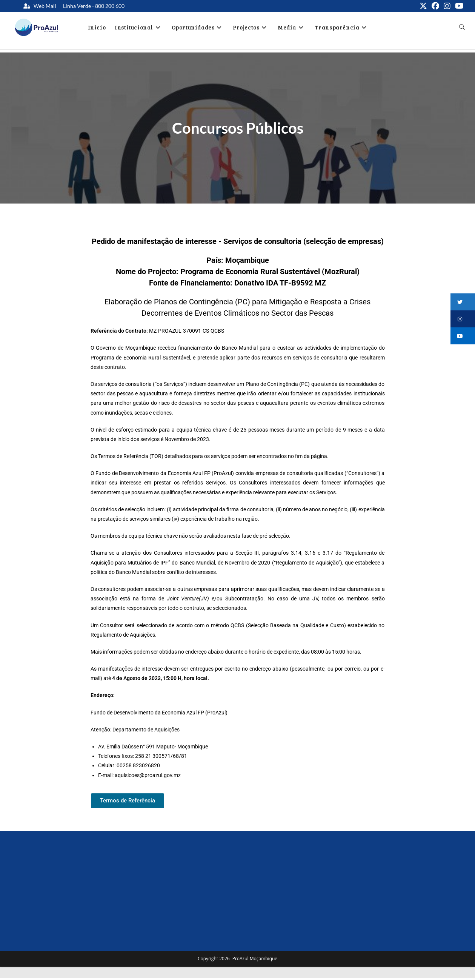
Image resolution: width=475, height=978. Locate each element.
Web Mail (45, 6)
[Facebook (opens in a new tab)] (435, 6)
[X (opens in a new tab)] (423, 6)
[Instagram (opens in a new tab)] (447, 6)
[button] (462, 301)
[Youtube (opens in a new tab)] (458, 6)
